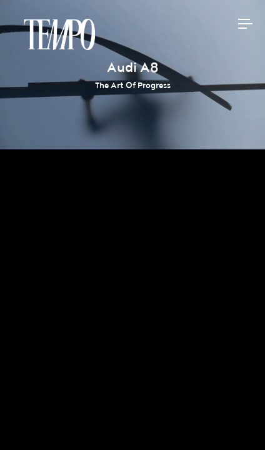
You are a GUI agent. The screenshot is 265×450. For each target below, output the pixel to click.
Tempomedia (59, 34)
